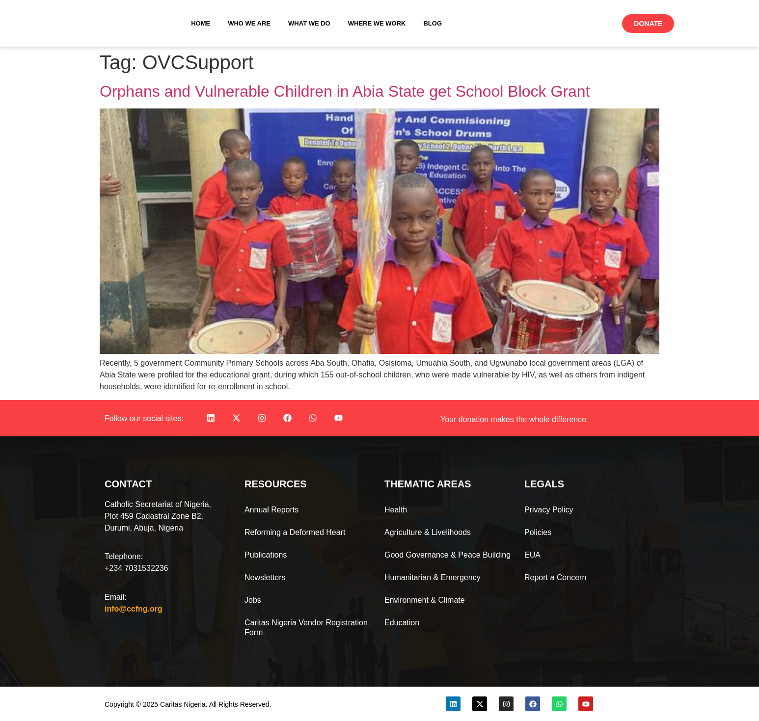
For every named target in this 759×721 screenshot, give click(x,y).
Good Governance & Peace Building (447, 555)
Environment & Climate (424, 600)
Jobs (252, 600)
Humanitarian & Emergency (432, 577)
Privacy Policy (548, 510)
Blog (432, 23)
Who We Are (249, 23)
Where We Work (377, 23)
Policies (537, 532)
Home (200, 23)
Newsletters (265, 577)
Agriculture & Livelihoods (427, 532)
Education (401, 622)
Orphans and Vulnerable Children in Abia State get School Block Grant (345, 91)
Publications (265, 555)
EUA (532, 555)
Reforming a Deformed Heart (294, 532)
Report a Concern (555, 577)
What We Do (309, 23)
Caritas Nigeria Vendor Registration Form (306, 627)
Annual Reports (271, 510)
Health (395, 510)
